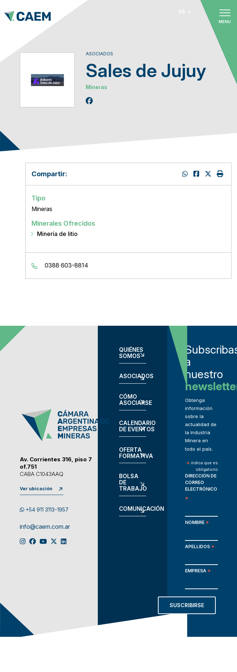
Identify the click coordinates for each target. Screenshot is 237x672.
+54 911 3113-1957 (44, 509)
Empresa (198, 571)
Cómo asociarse (132, 400)
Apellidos (199, 547)
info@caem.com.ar (45, 527)
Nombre (197, 523)
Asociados (132, 376)
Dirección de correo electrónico (201, 487)
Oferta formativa (132, 453)
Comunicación (132, 509)
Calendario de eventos (132, 426)
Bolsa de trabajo (132, 482)
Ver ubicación (36, 488)
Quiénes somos (131, 353)
